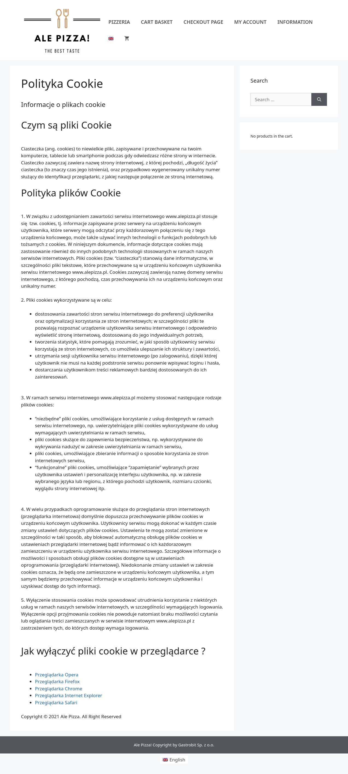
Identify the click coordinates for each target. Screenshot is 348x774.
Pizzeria (119, 22)
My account (250, 22)
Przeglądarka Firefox (57, 681)
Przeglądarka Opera (56, 674)
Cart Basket (157, 22)
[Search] (319, 99)
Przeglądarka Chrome (58, 688)
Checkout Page (203, 22)
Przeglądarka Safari (56, 702)
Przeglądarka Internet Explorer (68, 695)
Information (295, 22)
